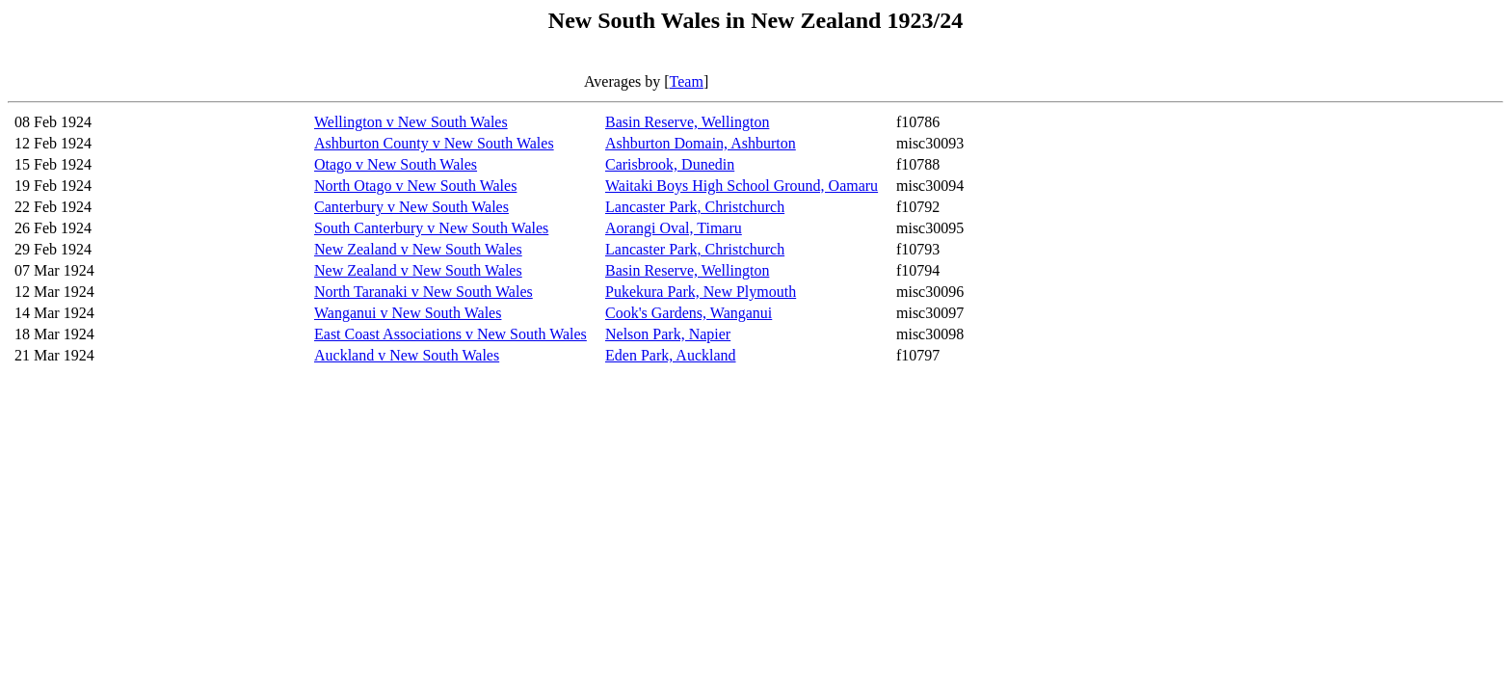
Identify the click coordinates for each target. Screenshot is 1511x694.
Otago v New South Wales (395, 164)
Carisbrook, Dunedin (669, 164)
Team (686, 81)
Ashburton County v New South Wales (434, 143)
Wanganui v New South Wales (407, 313)
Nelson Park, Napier (667, 334)
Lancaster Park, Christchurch (694, 207)
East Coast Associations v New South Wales (450, 334)
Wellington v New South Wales (411, 122)
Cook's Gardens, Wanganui (688, 313)
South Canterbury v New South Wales (431, 228)
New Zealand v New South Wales (418, 249)
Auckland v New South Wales (406, 355)
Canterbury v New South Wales (411, 207)
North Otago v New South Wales (415, 185)
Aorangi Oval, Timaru (673, 228)
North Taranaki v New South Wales (423, 291)
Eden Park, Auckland (670, 355)
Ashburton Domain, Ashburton (700, 143)
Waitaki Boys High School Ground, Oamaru (741, 185)
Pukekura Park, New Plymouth (700, 291)
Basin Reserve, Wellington (687, 122)
